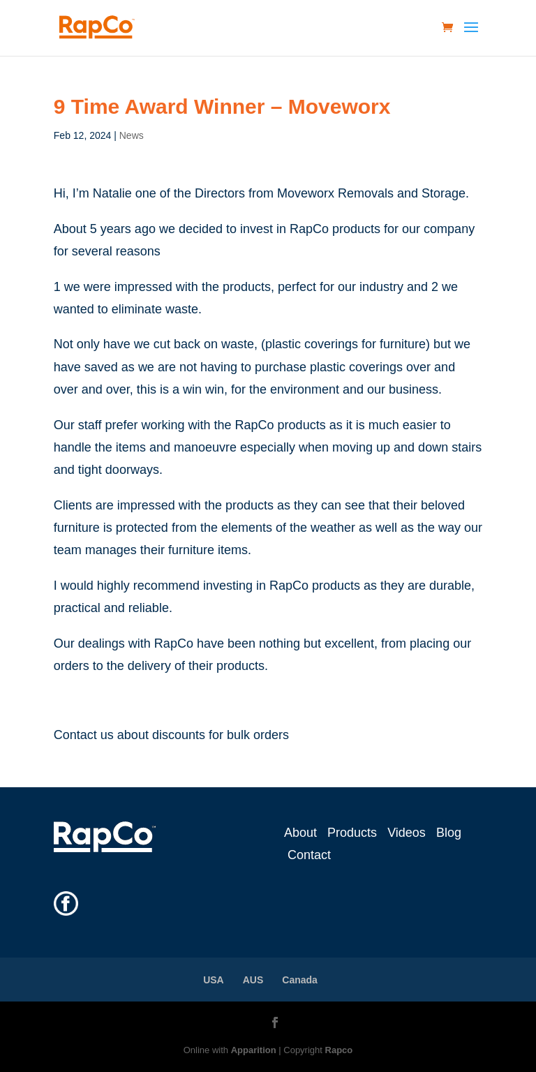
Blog (448, 833)
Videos (406, 833)
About (300, 833)
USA (213, 979)
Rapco (339, 1050)
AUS (253, 979)
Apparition (253, 1050)
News (131, 135)
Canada (300, 979)
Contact (309, 855)
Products (352, 833)
